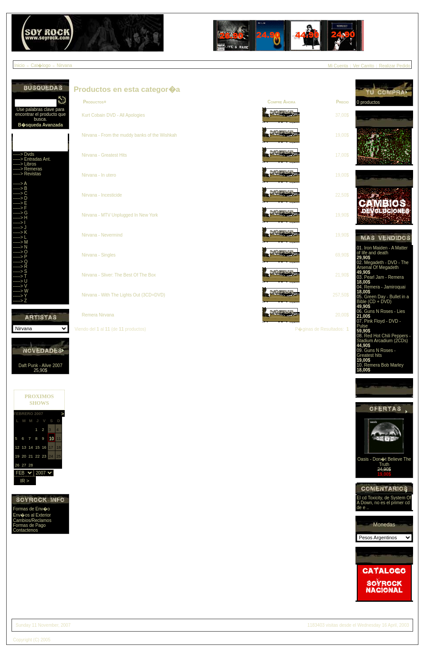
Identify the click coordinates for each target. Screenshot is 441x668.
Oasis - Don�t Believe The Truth (384, 462)
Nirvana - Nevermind (102, 235)
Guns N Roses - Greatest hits (376, 353)
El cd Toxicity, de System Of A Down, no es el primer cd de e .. (384, 502)
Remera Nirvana (98, 314)
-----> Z (20, 300)
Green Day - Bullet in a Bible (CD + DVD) (383, 299)
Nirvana (64, 65)
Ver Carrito (363, 65)
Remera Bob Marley (383, 365)
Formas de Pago (29, 525)
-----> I (19, 222)
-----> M (20, 242)
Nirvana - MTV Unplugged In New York (120, 215)
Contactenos (25, 530)
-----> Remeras (27, 168)
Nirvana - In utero (99, 175)
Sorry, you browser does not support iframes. (39, 435)
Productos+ (94, 101)
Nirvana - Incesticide (102, 195)
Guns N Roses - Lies (384, 311)
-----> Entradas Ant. (32, 159)
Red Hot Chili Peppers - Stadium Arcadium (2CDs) (384, 338)
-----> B (20, 188)
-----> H (20, 217)
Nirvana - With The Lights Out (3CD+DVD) (123, 294)
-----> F (20, 208)
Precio (342, 101)
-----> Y (20, 295)
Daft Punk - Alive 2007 (40, 365)
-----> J (19, 227)
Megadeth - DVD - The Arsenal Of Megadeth (383, 265)
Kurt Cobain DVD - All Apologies (113, 115)
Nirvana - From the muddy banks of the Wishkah (129, 135)
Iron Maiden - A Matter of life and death (382, 250)
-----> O (20, 251)
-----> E (20, 203)
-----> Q (20, 261)
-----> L (20, 237)
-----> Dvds (23, 154)
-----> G (20, 212)
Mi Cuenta (338, 65)
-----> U (20, 281)
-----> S (20, 271)
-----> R (20, 266)
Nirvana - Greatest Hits (104, 155)
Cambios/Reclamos (32, 520)
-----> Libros (24, 164)
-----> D (20, 198)
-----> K (20, 232)
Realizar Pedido (394, 65)
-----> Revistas (27, 173)
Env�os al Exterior (32, 515)
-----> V (20, 286)
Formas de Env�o (31, 508)
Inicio (19, 65)
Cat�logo (41, 65)
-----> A (20, 183)
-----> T (20, 276)
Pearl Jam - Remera (383, 277)
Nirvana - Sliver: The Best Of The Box (119, 275)
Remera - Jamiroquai (384, 287)
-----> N (20, 247)
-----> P (20, 256)
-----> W (20, 291)
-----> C (20, 193)
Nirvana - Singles (99, 255)
